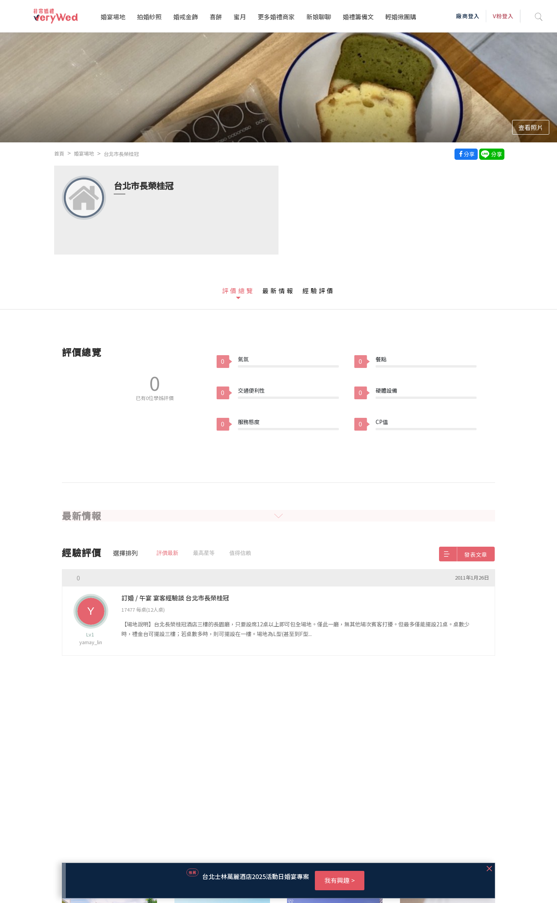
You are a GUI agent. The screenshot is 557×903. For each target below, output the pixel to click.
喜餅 (216, 16)
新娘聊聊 (318, 16)
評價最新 (167, 553)
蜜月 (240, 16)
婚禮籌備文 (358, 16)
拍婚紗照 (149, 16)
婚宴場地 (113, 16)
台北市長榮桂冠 (121, 153)
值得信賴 (240, 553)
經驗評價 (318, 290)
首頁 (59, 153)
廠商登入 (467, 16)
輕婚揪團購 (400, 16)
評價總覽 (238, 290)
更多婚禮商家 (276, 16)
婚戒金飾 (185, 16)
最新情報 (278, 290)
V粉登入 (503, 16)
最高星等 (204, 553)
